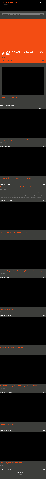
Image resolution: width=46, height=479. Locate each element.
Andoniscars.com (9, 2)
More (43, 60)
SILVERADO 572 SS (6, 309)
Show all (41, 14)
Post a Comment (10, 60)
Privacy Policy (20, 474)
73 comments (7, 146)
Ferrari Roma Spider (7, 424)
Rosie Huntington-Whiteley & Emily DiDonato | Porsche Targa (21, 271)
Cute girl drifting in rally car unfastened (14, 140)
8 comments (7, 238)
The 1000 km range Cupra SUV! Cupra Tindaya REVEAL (19, 386)
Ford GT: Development (9, 97)
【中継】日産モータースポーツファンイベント (16, 178)
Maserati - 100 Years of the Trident (12, 347)
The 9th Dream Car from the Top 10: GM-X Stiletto (17, 187)
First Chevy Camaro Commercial (11, 463)
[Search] (40, 2)
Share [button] (3, 60)
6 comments (7, 184)
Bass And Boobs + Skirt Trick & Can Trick (14, 232)
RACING (4, 7)
